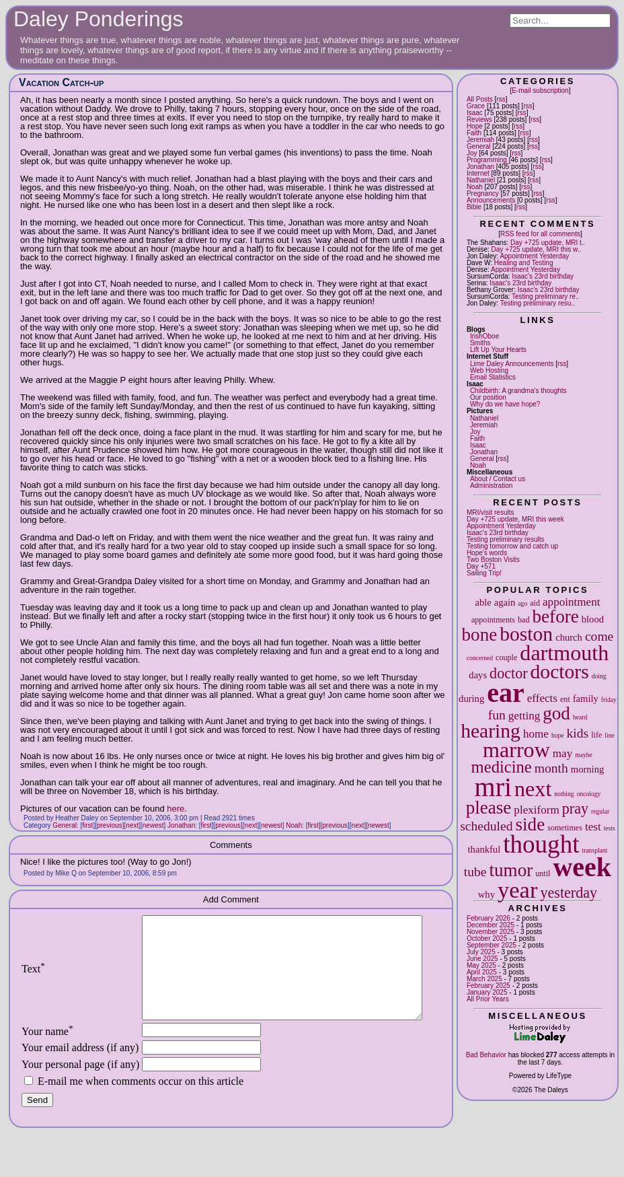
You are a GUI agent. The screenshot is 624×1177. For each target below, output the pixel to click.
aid (535, 603)
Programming (487, 160)
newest (153, 825)
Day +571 (481, 566)
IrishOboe (484, 336)
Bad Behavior (486, 1055)
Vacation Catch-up (61, 82)
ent (565, 699)
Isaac (475, 112)
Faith (474, 133)
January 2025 (487, 992)
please (489, 807)
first (87, 825)
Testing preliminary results (506, 539)
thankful (484, 849)
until (542, 873)
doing (599, 676)
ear (505, 693)
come (599, 636)
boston (526, 634)
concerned (480, 658)
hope (557, 735)
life (596, 735)
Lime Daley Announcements (512, 363)
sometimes (564, 827)
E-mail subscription (540, 90)
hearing (490, 731)
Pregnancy (483, 193)
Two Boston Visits (493, 559)
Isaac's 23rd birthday (543, 276)
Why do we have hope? (505, 404)
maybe (583, 754)
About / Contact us (497, 479)
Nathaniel (481, 180)
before (556, 616)
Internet (478, 173)
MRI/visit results (490, 512)
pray (575, 808)
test (593, 826)
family (585, 698)
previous (109, 825)
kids (578, 733)
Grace (476, 106)
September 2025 (491, 945)
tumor (511, 870)
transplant (595, 850)
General (479, 146)
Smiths (480, 343)
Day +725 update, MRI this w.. (537, 249)
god (556, 713)
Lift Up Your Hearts (498, 349)
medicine (501, 767)
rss (500, 99)
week (582, 867)
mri (493, 787)
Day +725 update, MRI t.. (547, 242)
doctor (508, 673)
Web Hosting (489, 370)
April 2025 (482, 972)
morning (587, 769)
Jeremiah (480, 139)
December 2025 (490, 925)
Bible (474, 207)
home (536, 733)
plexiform (536, 810)
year (518, 889)
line (609, 735)
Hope (475, 126)
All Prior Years (488, 999)
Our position (488, 397)
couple (506, 657)
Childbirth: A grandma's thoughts (518, 390)
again (505, 602)
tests (609, 828)
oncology (589, 793)
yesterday (568, 892)
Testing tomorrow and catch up (512, 546)
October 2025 (487, 938)
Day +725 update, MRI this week (515, 519)
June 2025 (482, 958)
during (471, 698)
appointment (571, 602)
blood (593, 619)
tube (475, 872)
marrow (516, 750)
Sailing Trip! (484, 573)
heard (580, 717)
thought (541, 844)
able (483, 602)
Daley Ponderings (98, 19)
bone (480, 635)
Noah (475, 186)
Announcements (491, 200)
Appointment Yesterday (534, 256)
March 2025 (484, 979)
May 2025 (481, 965)
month (551, 768)
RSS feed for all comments (540, 234)
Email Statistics (493, 377)
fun (497, 715)
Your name (47, 1051)
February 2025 (488, 985)
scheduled (486, 826)
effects (542, 698)
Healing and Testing (523, 262)
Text (33, 979)
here (175, 809)
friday (609, 699)
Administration (491, 485)
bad (523, 620)
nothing (564, 793)
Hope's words (487, 553)
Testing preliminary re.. (546, 296)
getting (524, 715)
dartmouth (564, 653)
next (532, 789)
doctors (560, 671)
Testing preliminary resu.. (537, 303)
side (530, 824)
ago (522, 603)
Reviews (479, 119)
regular (600, 811)
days (478, 675)
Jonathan (480, 166)
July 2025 (481, 952)
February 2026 (488, 918)
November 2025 (490, 931)
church (568, 637)
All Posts (480, 99)
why (486, 894)
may (562, 753)
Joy (472, 153)
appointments (493, 620)
